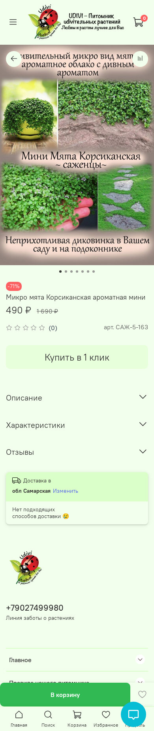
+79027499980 (35, 607)
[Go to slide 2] (66, 271)
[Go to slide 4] (77, 271)
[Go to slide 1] (60, 271)
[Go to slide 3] (71, 271)
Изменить (65, 490)
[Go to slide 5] (82, 271)
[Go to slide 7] (93, 271)
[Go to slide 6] (88, 271)
